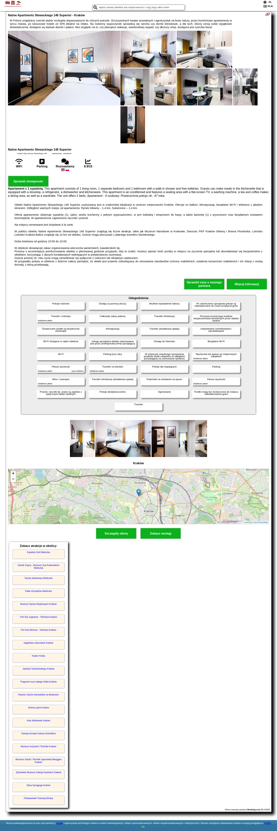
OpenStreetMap (261, 522)
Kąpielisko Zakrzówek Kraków (38, 643)
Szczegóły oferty (116, 533)
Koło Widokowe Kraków (38, 720)
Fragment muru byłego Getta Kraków (38, 681)
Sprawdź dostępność (28, 181)
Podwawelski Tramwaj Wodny (38, 798)
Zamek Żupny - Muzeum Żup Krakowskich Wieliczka (38, 566)
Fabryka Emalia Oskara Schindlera (38, 733)
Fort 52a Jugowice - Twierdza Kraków (38, 617)
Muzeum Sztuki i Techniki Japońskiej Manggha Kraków (38, 760)
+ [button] (13, 474)
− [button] (13, 479)
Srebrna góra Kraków (38, 707)
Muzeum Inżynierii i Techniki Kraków (38, 746)
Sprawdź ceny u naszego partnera (204, 284)
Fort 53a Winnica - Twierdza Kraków (38, 630)
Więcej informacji (247, 284)
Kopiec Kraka (38, 656)
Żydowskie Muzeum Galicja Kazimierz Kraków (38, 772)
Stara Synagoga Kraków (38, 785)
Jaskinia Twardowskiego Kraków (39, 669)
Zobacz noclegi (161, 533)
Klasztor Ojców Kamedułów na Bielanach (38, 694)
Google (59, 823)
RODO (267, 823)
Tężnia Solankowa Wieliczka (38, 578)
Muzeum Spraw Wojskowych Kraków (38, 604)
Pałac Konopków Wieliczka (38, 591)
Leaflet (247, 522)
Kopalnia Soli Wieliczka (38, 552)
